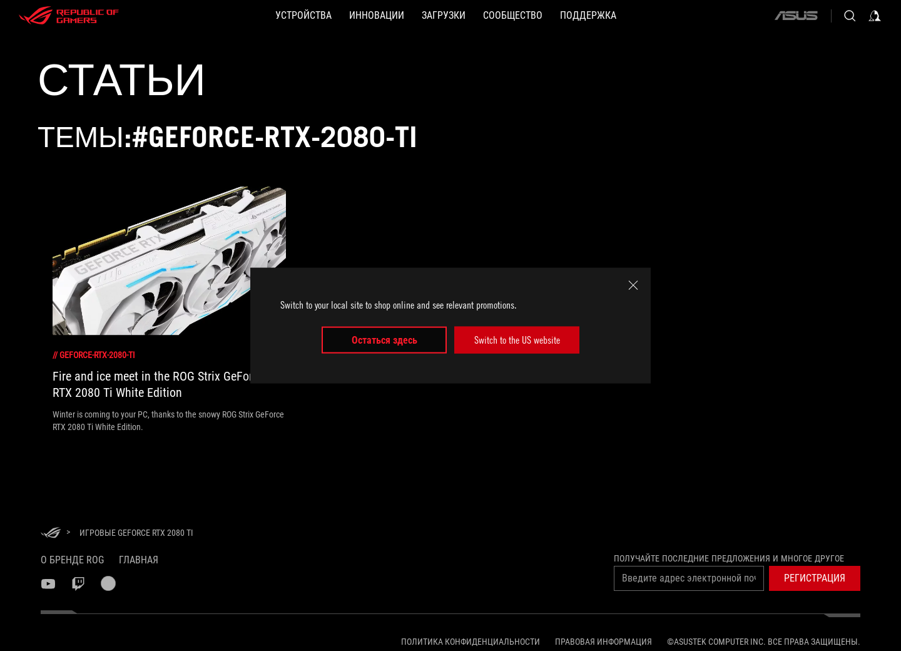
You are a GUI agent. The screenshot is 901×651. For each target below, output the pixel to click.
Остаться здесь (384, 340)
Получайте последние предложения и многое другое (729, 558)
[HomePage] (51, 533)
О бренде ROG (72, 560)
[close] (633, 285)
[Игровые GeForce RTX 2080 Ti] (136, 533)
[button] (814, 578)
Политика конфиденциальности (470, 642)
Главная (138, 560)
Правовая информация (603, 642)
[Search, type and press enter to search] (849, 16)
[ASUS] (796, 16)
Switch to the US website (517, 340)
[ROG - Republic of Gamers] (69, 15)
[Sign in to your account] (874, 15)
